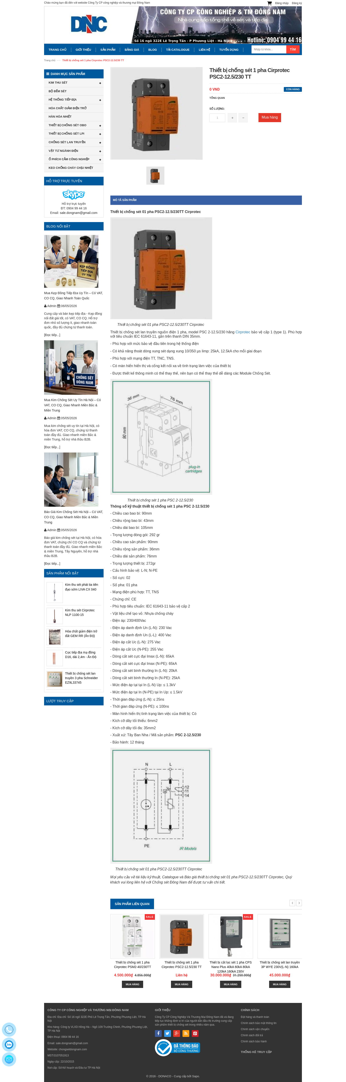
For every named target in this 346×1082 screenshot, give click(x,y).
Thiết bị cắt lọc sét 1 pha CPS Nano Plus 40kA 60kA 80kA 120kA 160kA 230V (231, 967)
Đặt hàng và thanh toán (255, 1017)
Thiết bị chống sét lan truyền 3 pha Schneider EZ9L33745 (81, 678)
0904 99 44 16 (70, 1036)
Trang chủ (49, 60)
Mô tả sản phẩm (125, 200)
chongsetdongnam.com (73, 1049)
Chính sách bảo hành (254, 1041)
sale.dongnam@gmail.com (78, 213)
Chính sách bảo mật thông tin (258, 1023)
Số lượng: (217, 108)
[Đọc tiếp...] (52, 335)
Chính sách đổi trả (252, 1035)
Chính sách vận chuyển (255, 1029)
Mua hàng (270, 117)
